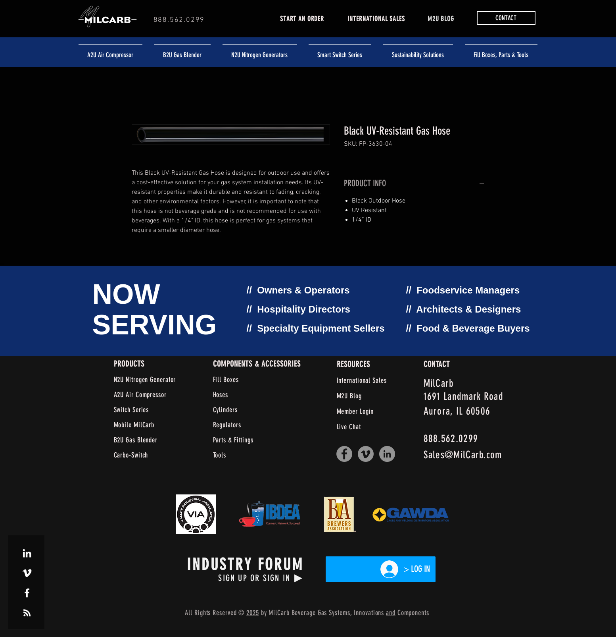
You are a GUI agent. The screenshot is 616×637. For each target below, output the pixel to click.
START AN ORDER (302, 19)
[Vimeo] (366, 454)
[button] (506, 18)
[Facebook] (344, 454)
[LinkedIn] (387, 454)
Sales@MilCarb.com (463, 455)
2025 (252, 612)
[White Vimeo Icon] (27, 573)
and (390, 612)
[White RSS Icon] (27, 613)
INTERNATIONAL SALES (376, 19)
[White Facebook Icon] (27, 593)
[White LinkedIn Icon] (27, 553)
